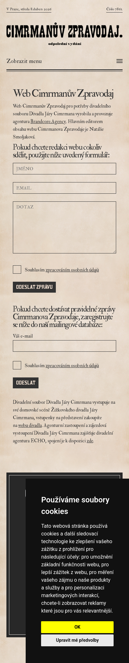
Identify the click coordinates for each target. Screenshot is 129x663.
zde (90, 441)
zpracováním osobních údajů (72, 270)
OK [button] (77, 627)
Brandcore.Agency (48, 122)
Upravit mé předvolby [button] (77, 640)
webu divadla (30, 425)
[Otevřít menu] (64, 61)
